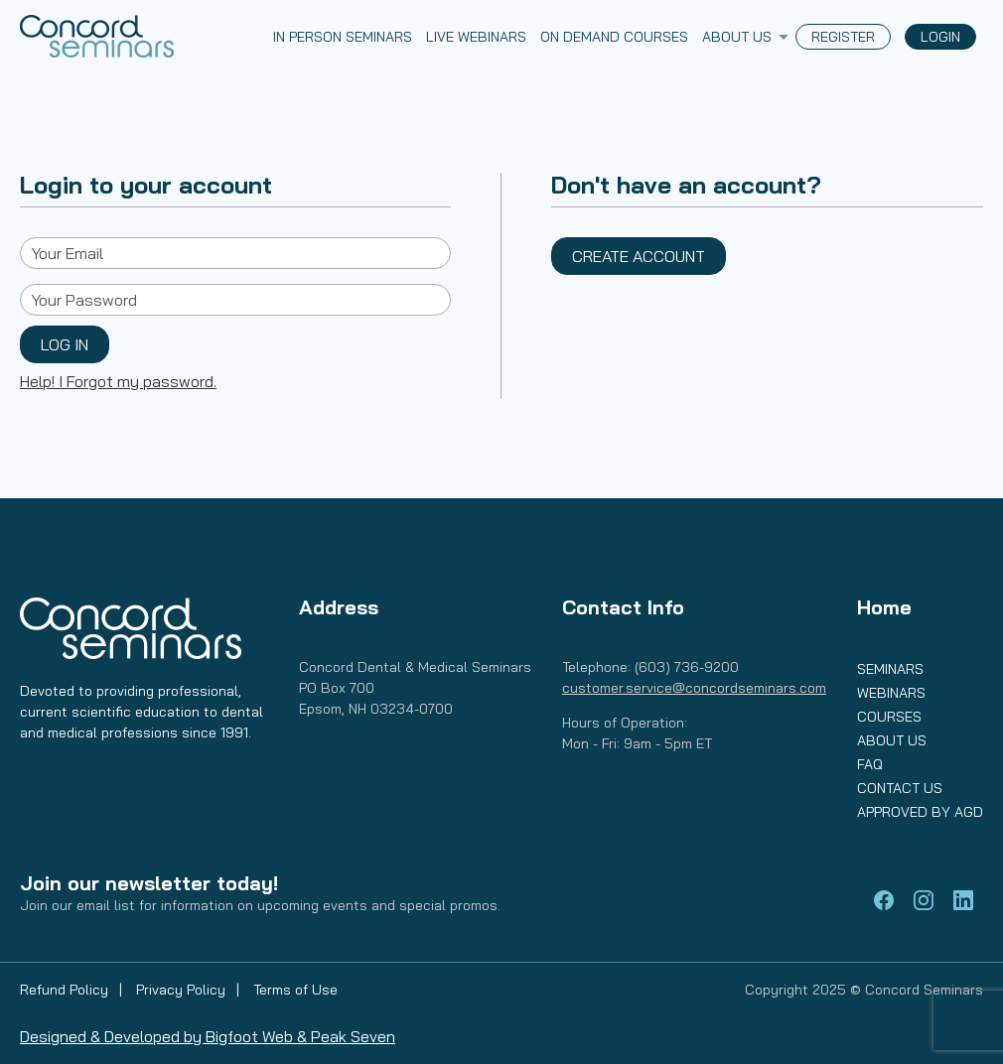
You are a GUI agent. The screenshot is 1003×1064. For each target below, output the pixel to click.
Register (843, 37)
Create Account (638, 256)
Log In (64, 344)
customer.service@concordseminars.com (694, 688)
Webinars (891, 693)
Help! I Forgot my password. (118, 381)
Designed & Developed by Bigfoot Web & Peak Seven (207, 1036)
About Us (892, 740)
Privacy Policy (182, 990)
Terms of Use (295, 990)
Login (940, 37)
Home (884, 607)
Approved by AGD (920, 812)
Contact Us (899, 788)
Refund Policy (66, 990)
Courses (889, 717)
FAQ (870, 764)
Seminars (890, 669)
